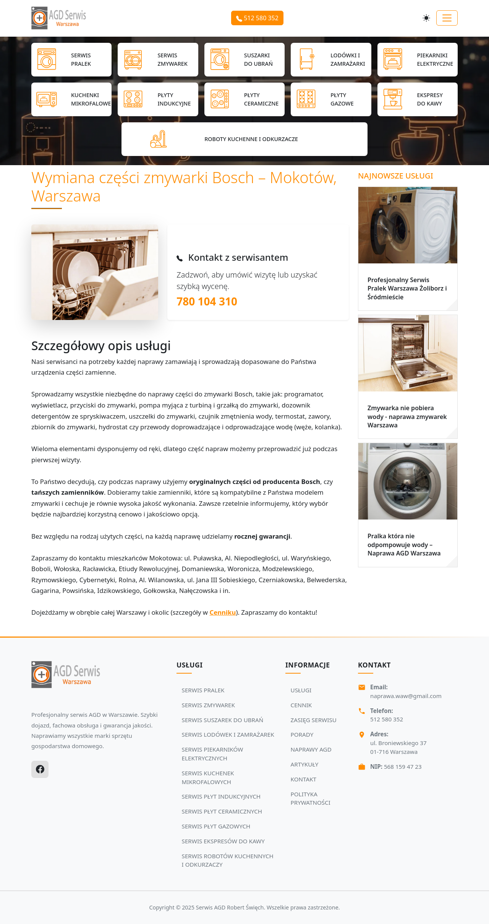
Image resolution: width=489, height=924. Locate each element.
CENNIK (301, 705)
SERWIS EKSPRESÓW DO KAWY (223, 841)
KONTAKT (303, 779)
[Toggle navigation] (447, 18)
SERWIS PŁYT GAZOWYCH (216, 826)
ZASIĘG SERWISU (314, 720)
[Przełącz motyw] (426, 18)
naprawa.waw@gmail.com (406, 696)
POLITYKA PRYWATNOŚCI (310, 798)
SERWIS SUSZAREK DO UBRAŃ (223, 720)
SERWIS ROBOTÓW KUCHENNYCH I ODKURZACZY (228, 860)
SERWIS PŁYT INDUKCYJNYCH (221, 796)
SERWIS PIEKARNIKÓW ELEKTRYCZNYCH (212, 753)
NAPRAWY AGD (311, 749)
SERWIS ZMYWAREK (208, 705)
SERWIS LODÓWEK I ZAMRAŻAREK (228, 734)
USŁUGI (301, 690)
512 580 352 (257, 18)
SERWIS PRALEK (203, 690)
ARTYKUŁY (305, 764)
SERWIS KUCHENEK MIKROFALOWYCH (208, 777)
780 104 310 (206, 301)
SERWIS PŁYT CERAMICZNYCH (222, 811)
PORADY (302, 734)
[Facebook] (40, 769)
